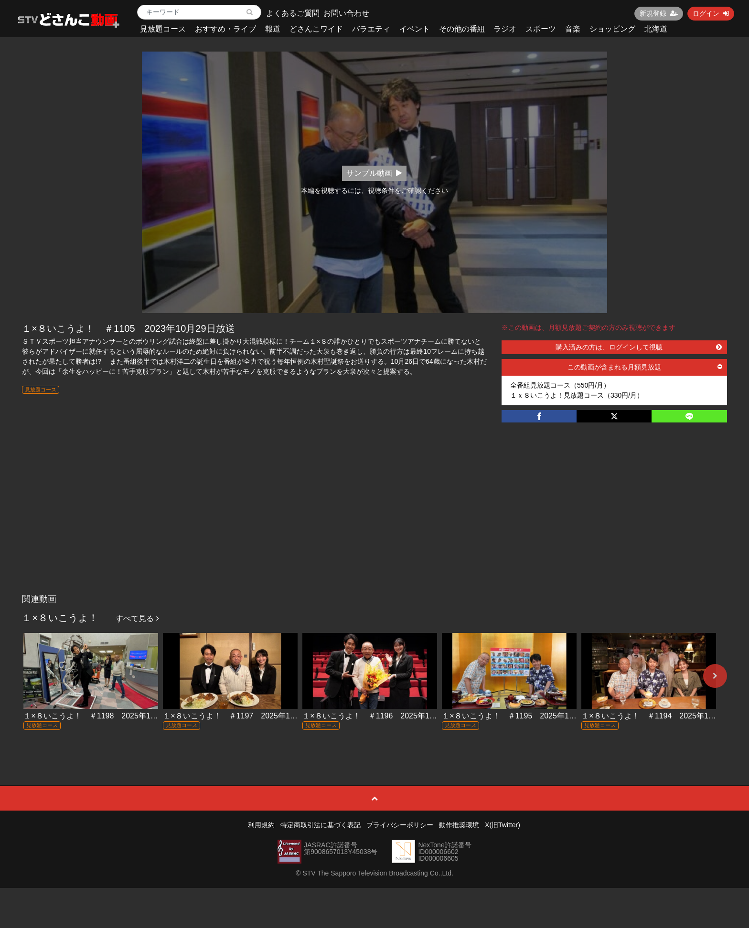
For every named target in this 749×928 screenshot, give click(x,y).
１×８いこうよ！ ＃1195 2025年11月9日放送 (525, 716)
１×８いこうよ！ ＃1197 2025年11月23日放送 (248, 716)
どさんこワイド (316, 29)
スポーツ (540, 29)
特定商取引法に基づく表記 (320, 825)
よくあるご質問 (293, 13)
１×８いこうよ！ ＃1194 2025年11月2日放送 (664, 716)
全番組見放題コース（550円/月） (560, 385)
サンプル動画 (374, 173)
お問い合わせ (346, 13)
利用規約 (261, 825)
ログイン (711, 13)
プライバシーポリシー (399, 825)
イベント (414, 29)
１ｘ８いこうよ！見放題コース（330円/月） (576, 395)
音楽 (572, 29)
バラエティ (371, 29)
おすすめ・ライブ (225, 29)
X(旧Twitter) (502, 825)
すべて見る (137, 618)
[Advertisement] (374, 518)
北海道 (655, 29)
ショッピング (612, 29)
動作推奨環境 (459, 825)
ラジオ (504, 29)
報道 (272, 29)
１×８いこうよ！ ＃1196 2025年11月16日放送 (387, 716)
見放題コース (163, 29)
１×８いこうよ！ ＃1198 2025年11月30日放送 (108, 716)
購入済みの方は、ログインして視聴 (639, 347)
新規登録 (659, 13)
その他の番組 (462, 29)
